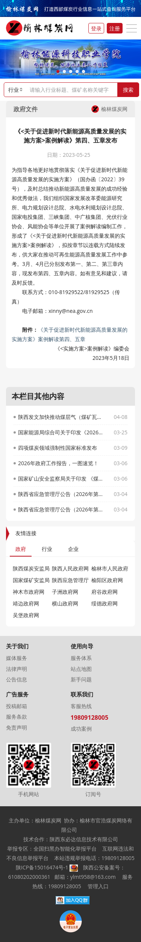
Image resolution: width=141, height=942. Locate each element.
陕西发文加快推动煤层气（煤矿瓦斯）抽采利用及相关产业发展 (61, 416)
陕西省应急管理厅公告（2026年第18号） (61, 494)
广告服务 (17, 694)
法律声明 (16, 668)
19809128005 (90, 717)
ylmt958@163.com (93, 876)
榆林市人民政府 (109, 568)
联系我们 (82, 694)
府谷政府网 (107, 591)
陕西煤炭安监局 (31, 568)
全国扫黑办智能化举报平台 (65, 848)
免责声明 (16, 727)
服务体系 (81, 657)
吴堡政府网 (26, 615)
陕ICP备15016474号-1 (42, 867)
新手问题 (81, 679)
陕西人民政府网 (70, 568)
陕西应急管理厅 (70, 580)
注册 (114, 28)
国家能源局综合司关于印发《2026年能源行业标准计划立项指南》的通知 (61, 432)
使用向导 (82, 646)
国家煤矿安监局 (31, 580)
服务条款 (16, 716)
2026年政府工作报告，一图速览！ (58, 463)
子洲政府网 (65, 591)
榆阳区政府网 (107, 580)
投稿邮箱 (16, 706)
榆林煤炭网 (109, 108)
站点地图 (81, 668)
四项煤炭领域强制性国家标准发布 (57, 447)
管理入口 (98, 886)
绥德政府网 (104, 603)
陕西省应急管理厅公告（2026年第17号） (61, 509)
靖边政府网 (29, 603)
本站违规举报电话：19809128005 (94, 858)
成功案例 (81, 728)
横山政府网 (65, 603)
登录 (96, 28)
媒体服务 (16, 657)
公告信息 (16, 679)
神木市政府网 (28, 591)
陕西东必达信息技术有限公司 (84, 839)
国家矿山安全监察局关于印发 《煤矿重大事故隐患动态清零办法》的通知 (61, 478)
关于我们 (17, 646)
